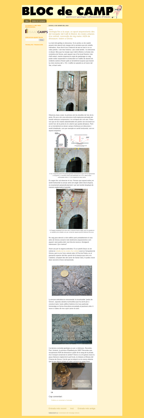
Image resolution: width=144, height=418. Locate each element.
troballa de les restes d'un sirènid (67, 251)
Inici (72, 408)
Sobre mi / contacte (38, 21)
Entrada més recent (57, 408)
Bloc (27, 21)
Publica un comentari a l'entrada (61, 400)
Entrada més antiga (86, 408)
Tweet (51, 29)
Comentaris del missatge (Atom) (69, 413)
